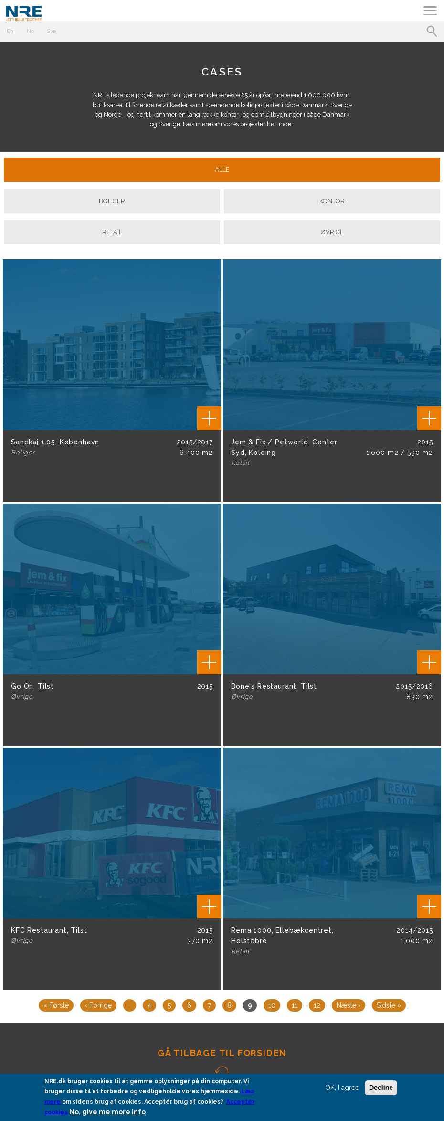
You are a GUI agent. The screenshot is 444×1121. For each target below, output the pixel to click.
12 (317, 1005)
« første (56, 1005)
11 (294, 1005)
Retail (112, 232)
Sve (51, 31)
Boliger (112, 201)
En (10, 31)
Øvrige (332, 232)
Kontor (332, 201)
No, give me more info (107, 1112)
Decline (381, 1087)
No (30, 31)
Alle (222, 169)
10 (271, 1005)
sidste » (389, 1005)
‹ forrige (98, 1005)
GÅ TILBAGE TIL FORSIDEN (222, 1053)
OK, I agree (342, 1087)
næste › (348, 1005)
